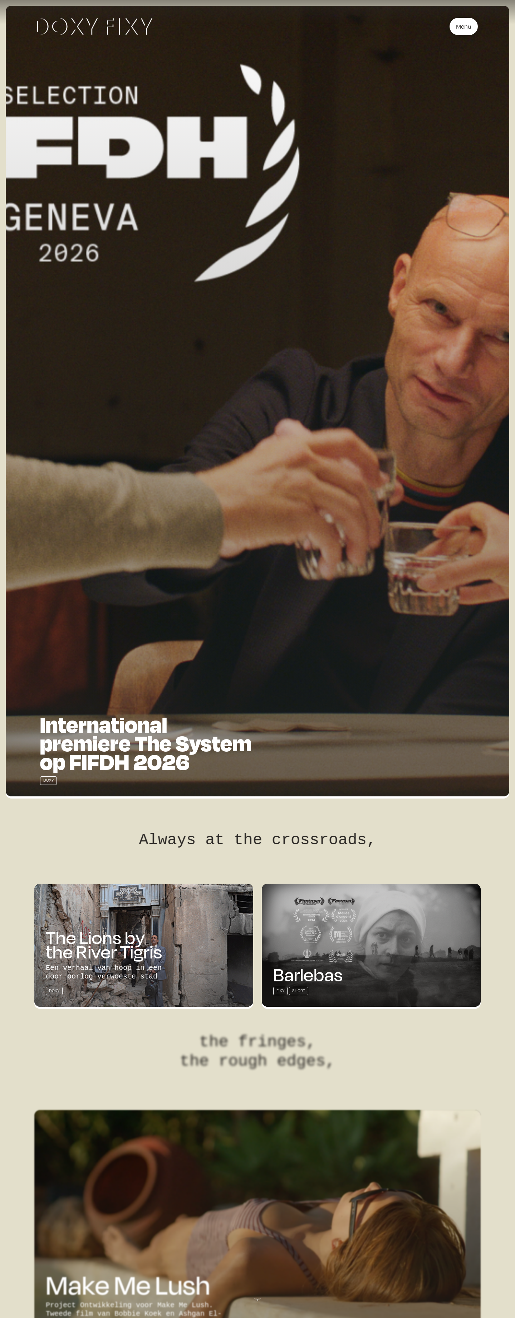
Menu (463, 26)
